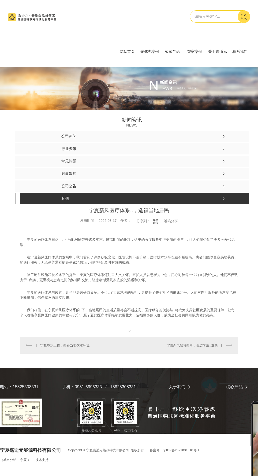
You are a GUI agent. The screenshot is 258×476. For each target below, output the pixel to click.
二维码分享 (169, 221)
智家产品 (172, 52)
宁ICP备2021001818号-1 (181, 450)
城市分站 (9, 460)
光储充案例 (149, 52)
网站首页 (127, 52)
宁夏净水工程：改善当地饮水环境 (65, 345)
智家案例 (194, 52)
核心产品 (234, 386)
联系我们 (239, 52)
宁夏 (23, 460)
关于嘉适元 (217, 52)
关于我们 (177, 386)
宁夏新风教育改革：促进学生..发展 (192, 345)
